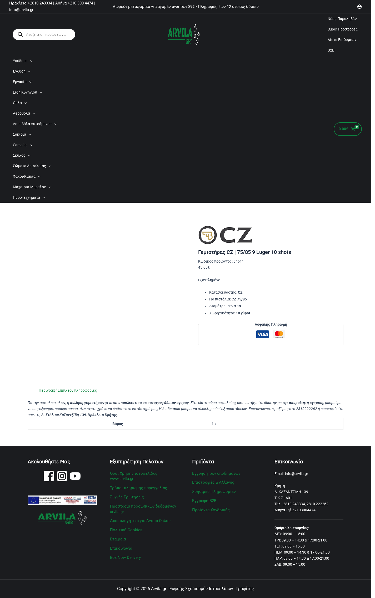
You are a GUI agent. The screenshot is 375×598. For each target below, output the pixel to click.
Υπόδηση (22, 60)
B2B (331, 50)
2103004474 (305, 510)
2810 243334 (294, 504)
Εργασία (22, 81)
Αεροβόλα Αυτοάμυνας (34, 124)
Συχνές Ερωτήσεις (126, 491)
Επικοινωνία (120, 540)
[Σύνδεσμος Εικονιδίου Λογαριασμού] (359, 6)
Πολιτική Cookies (124, 522)
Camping (22, 145)
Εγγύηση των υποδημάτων (214, 473)
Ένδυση (21, 71)
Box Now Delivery (124, 549)
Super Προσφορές (343, 29)
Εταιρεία (117, 531)
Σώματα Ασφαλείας (32, 166)
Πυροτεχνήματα (29, 197)
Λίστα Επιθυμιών (342, 40)
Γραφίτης (245, 588)
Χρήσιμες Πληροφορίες (212, 491)
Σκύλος (21, 155)
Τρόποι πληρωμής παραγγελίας (136, 482)
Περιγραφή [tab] (48, 390)
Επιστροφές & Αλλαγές (211, 482)
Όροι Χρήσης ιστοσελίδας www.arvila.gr (144, 473)
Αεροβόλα (24, 113)
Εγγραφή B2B (203, 500)
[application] (30, 60)
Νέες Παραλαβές (342, 19)
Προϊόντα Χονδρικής (209, 509)
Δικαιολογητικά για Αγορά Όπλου (138, 514)
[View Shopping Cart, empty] (348, 129)
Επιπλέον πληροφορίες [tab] (77, 390)
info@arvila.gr (296, 474)
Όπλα (20, 103)
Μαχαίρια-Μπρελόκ (32, 187)
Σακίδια (22, 134)
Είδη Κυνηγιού (27, 92)
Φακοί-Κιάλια (26, 176)
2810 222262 (317, 504)
